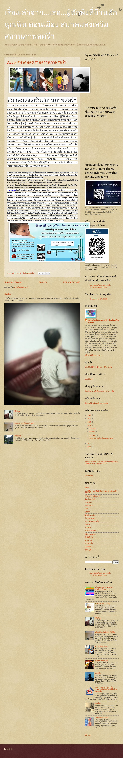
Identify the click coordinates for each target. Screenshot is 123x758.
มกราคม (92, 435)
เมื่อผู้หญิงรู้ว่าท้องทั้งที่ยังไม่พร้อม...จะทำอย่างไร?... (104, 588)
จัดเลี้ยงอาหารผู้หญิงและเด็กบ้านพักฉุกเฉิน (99, 391)
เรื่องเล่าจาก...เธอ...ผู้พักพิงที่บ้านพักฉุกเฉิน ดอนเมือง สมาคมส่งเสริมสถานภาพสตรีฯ (60, 24)
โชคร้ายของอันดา (101, 718)
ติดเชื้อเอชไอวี (90, 499)
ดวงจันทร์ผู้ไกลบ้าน (102, 646)
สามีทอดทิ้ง (89, 544)
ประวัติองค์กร (89, 379)
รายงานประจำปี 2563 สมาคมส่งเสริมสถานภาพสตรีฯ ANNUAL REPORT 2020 (101, 463)
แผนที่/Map (89, 476)
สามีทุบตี (88, 550)
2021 (90, 415)
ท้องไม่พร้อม (89, 505)
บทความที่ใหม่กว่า (13, 282)
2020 (90, 419)
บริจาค (87, 512)
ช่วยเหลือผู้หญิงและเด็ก (93, 496)
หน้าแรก (43, 282)
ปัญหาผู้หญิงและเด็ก (92, 521)
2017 (90, 443)
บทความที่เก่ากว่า (71, 282)
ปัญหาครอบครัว (90, 518)
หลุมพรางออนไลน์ (101, 661)
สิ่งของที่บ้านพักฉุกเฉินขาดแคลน (96, 403)
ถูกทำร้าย (88, 502)
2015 (90, 447)
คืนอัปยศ (18, 436)
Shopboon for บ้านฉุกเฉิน (99, 299)
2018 (90, 425)
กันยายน (92, 428)
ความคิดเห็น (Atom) (21, 287)
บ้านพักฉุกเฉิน (90, 515)
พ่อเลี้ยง (98, 703)
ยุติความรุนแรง (90, 534)
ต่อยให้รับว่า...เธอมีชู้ (102, 604)
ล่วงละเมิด (88, 540)
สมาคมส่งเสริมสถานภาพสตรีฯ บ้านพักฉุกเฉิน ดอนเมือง (103, 321)
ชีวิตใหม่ (7, 294)
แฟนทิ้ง (87, 524)
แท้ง (86, 509)
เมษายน (92, 432)
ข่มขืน (87, 488)
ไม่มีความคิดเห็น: (29, 273)
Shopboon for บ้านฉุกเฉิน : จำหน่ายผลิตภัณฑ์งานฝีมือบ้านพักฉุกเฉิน (106, 689)
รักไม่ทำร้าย (89, 537)
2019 (90, 422)
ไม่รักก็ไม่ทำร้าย (90, 531)
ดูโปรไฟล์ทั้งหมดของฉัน (93, 355)
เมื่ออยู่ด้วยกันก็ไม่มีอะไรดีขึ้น (24, 423)
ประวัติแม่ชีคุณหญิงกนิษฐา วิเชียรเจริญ (98, 367)
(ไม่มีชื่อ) (98, 673)
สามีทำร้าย (89, 547)
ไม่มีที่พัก (88, 528)
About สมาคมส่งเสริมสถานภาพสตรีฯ (36, 62)
